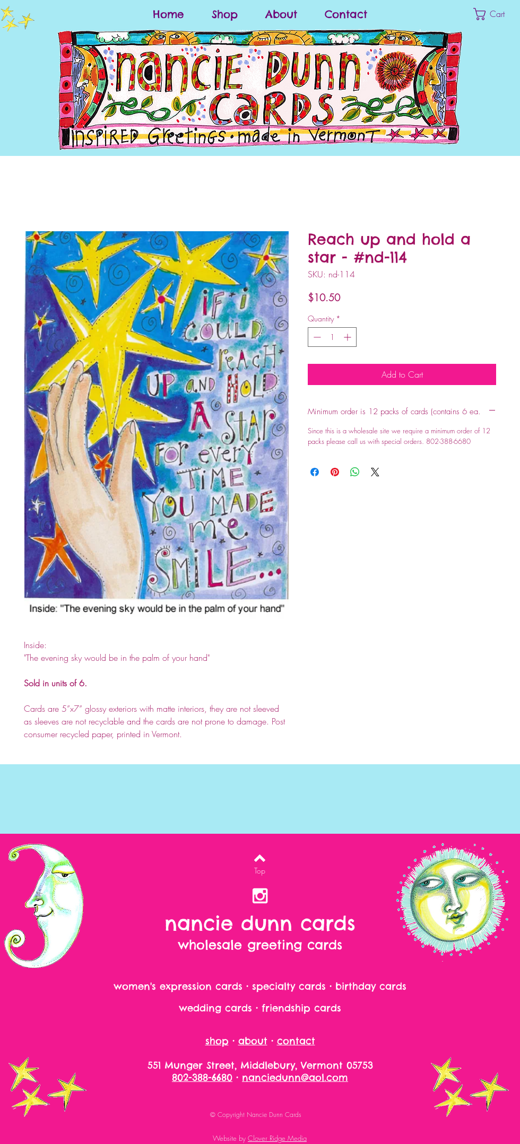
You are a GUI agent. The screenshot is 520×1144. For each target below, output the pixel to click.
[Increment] (348, 337)
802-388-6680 (202, 1077)
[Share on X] (375, 472)
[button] (496, 14)
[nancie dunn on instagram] (260, 895)
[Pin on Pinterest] (334, 472)
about (252, 1041)
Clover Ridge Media (277, 1138)
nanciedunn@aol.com (295, 1077)
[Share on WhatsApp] (355, 472)
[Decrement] (316, 337)
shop (217, 1041)
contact (296, 1041)
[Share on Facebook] (314, 472)
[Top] (259, 871)
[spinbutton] (332, 337)
